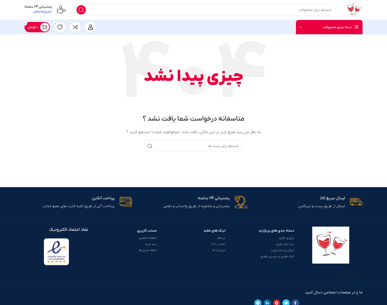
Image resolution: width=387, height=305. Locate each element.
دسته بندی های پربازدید (276, 230)
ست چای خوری (285, 244)
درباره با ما (218, 250)
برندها (221, 238)
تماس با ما (218, 244)
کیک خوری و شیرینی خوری (277, 256)
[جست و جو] (205, 10)
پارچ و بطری (286, 238)
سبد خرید (151, 244)
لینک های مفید (214, 230)
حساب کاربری (147, 230)
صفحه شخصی (148, 238)
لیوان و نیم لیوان (282, 250)
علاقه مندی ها (148, 250)
